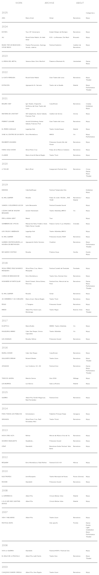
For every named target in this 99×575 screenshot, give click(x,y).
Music (88, 18)
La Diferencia (7, 496)
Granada (5, 419)
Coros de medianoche (10, 276)
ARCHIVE (49, 2)
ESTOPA (4, 32)
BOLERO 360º (6, 104)
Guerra (5, 398)
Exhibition (89, 106)
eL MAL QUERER (7, 198)
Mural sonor (7, 353)
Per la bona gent (9, 218)
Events (88, 252)
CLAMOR (5, 155)
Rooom (4, 482)
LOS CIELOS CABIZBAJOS (10, 231)
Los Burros (6, 384)
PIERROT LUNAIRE (8, 121)
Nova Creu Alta (8, 436)
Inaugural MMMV (8, 331)
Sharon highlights (9, 441)
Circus (88, 169)
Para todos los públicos (12, 414)
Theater (88, 80)
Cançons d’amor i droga (12, 572)
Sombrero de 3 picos (10, 224)
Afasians (5, 366)
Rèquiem (5, 463)
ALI (3, 37)
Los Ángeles (6, 339)
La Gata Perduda (8, 78)
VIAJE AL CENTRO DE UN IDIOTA (13, 134)
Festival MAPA (7, 523)
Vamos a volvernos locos (12, 205)
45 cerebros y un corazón (12, 299)
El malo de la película (11, 556)
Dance (88, 61)
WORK (18, 2)
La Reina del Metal (9, 61)
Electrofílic (7, 477)
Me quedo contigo (9, 252)
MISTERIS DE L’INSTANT (10, 114)
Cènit (4, 446)
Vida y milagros (8, 517)
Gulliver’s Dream (8, 358)
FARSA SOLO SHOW (9, 150)
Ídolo (4, 304)
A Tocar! (5, 169)
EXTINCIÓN (5, 85)
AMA (3, 18)
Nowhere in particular (11, 281)
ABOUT (80, 2)
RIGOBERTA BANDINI (9, 142)
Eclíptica (5, 326)
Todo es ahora (8, 378)
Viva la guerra (8, 551)
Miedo (4, 310)
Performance (90, 87)
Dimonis (5, 190)
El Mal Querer (7, 237)
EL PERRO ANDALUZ (9, 129)
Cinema (88, 104)
